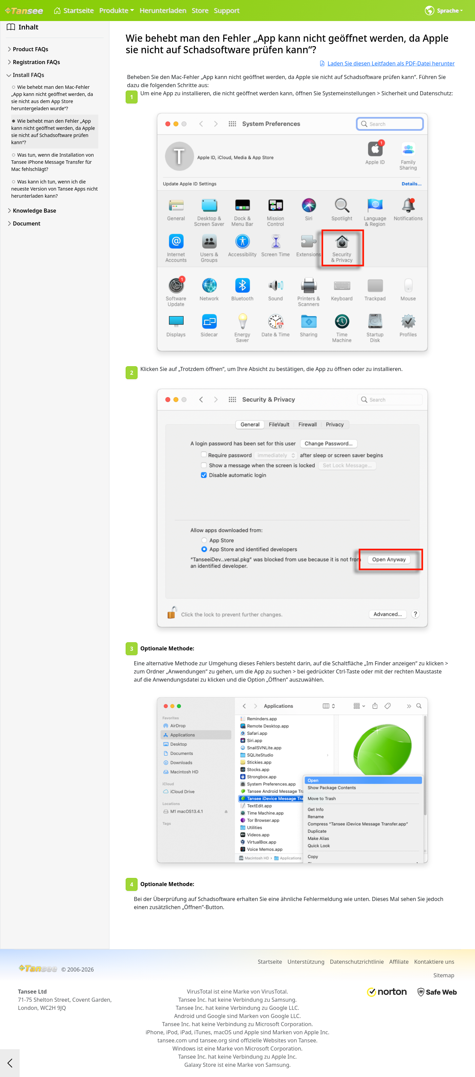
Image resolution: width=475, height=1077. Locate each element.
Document (26, 223)
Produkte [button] (113, 10)
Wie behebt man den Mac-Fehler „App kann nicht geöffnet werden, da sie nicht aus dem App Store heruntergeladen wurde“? (52, 98)
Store (200, 10)
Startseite (73, 11)
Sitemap (444, 975)
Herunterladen (163, 10)
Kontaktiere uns (434, 961)
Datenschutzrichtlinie (357, 961)
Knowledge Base (34, 210)
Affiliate (399, 961)
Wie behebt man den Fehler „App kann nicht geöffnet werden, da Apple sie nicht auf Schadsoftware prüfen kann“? (53, 131)
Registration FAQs (36, 62)
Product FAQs (30, 49)
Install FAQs (28, 75)
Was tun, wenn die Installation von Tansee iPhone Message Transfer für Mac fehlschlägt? (52, 162)
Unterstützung (306, 961)
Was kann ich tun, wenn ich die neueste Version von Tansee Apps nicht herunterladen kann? (54, 188)
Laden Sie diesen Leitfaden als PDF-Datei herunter (387, 63)
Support (227, 10)
